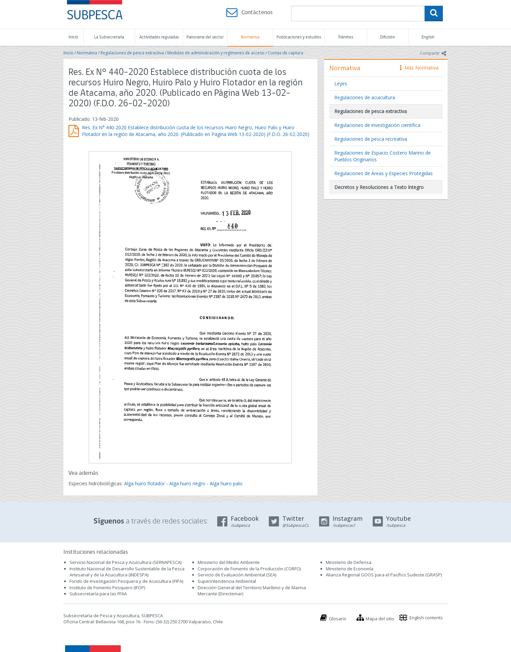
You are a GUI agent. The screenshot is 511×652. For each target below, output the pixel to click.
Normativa (250, 37)
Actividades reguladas (159, 37)
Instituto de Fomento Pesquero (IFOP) (107, 588)
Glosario (337, 619)
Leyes (340, 83)
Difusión (387, 37)
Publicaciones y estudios (299, 37)
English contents (426, 618)
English (428, 37)
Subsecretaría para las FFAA (98, 594)
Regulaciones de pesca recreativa (370, 139)
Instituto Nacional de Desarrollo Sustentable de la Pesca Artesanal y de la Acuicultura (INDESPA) (126, 572)
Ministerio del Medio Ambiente (229, 562)
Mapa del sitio (380, 619)
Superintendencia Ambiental (227, 581)
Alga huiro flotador (144, 483)
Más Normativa (419, 67)
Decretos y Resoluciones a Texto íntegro (379, 187)
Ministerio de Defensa (348, 562)
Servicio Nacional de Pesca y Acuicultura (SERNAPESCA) (125, 562)
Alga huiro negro (187, 483)
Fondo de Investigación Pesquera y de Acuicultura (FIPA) (126, 581)
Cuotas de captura (285, 53)
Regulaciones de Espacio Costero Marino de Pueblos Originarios (382, 156)
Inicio (73, 37)
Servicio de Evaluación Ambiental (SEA (236, 575)
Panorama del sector (205, 37)
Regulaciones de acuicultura (364, 97)
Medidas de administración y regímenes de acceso (215, 53)
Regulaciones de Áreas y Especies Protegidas (383, 173)
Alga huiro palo (226, 483)
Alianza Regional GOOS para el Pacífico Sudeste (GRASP (383, 575)
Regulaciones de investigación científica (377, 125)
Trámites (345, 37)
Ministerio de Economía (349, 569)
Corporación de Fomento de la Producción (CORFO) (249, 569)
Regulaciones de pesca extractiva (132, 53)
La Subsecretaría (109, 37)
